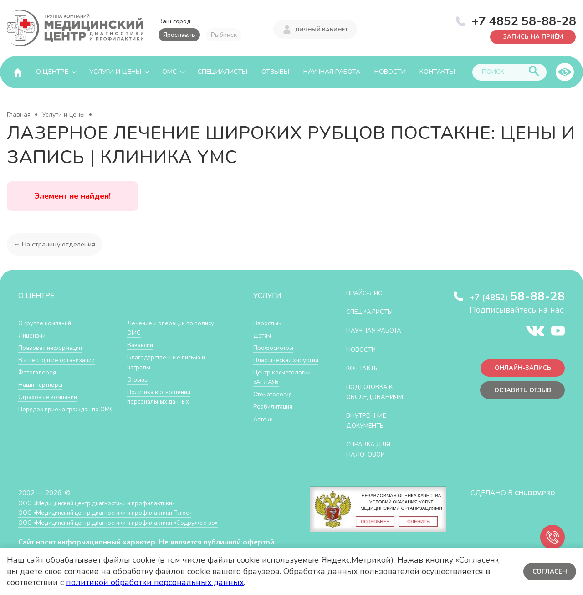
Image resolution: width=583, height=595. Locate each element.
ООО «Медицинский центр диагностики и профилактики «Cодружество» (135, 522)
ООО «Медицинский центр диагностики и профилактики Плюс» (120, 512)
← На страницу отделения (56, 244)
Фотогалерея (39, 372)
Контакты (437, 71)
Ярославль (179, 35)
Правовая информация (55, 347)
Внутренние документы (370, 420)
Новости (390, 71)
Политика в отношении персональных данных (163, 396)
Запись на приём (528, 36)
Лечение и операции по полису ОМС (165, 328)
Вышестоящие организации (62, 359)
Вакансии (142, 344)
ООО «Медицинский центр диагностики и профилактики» (110, 503)
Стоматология (275, 414)
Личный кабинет (321, 28)
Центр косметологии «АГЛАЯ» (275, 391)
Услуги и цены (115, 71)
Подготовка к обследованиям (379, 391)
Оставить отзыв (518, 394)
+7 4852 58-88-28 (524, 20)
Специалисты (222, 71)
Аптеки (264, 438)
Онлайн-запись (519, 369)
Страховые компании (52, 396)
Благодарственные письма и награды (172, 362)
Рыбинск (224, 35)
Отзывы (275, 71)
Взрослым (269, 323)
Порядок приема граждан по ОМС (65, 414)
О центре (52, 71)
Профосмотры (277, 347)
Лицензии (34, 335)
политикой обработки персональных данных (155, 582)
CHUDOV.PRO (531, 493)
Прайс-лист (369, 293)
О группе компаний (48, 323)
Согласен (548, 571)
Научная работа (331, 71)
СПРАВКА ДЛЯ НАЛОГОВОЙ (372, 449)
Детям (263, 335)
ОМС (169, 71)
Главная (19, 114)
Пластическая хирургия (275, 364)
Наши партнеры (43, 384)
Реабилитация (276, 426)
